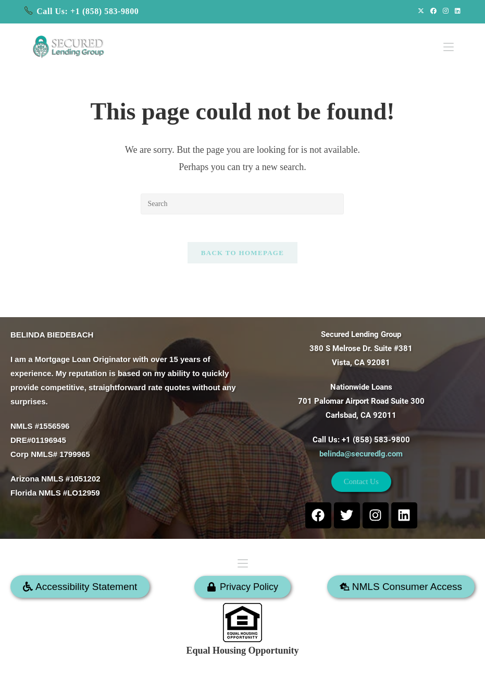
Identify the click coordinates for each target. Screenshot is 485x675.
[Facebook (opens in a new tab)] (433, 11)
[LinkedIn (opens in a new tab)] (456, 11)
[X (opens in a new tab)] (421, 11)
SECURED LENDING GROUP (275, 661)
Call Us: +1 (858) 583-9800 (87, 11)
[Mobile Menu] (448, 43)
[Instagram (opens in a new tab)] (446, 11)
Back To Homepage (242, 257)
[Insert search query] (242, 204)
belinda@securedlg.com (361, 451)
